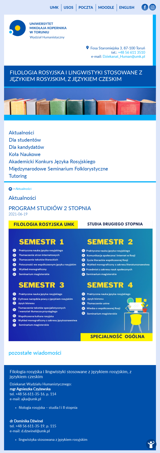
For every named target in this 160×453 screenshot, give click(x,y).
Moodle (106, 7)
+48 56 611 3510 (131, 52)
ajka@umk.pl (31, 399)
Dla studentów (25, 140)
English (126, 7)
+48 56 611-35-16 (30, 394)
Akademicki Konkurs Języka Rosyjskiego (52, 161)
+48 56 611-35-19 (30, 426)
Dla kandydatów (26, 147)
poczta (86, 7)
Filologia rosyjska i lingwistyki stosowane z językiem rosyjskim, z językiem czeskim (76, 76)
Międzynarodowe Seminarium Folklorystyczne (58, 168)
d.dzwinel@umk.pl (35, 431)
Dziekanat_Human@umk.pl (124, 56)
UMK (54, 7)
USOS (68, 7)
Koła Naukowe (25, 154)
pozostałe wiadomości (35, 353)
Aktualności (21, 132)
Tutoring (18, 176)
